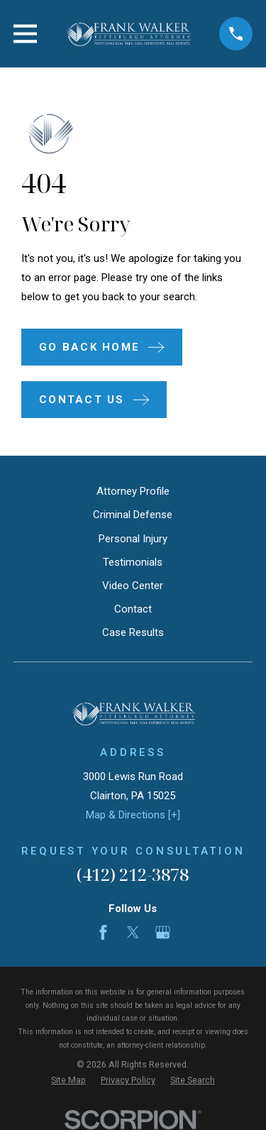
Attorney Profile (133, 491)
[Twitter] (133, 932)
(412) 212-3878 (133, 874)
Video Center (132, 585)
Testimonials (132, 562)
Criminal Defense (132, 514)
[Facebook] (103, 932)
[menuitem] (68, 1081)
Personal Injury (133, 538)
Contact (133, 609)
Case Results (133, 632)
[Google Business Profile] (162, 932)
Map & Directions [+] (133, 814)
